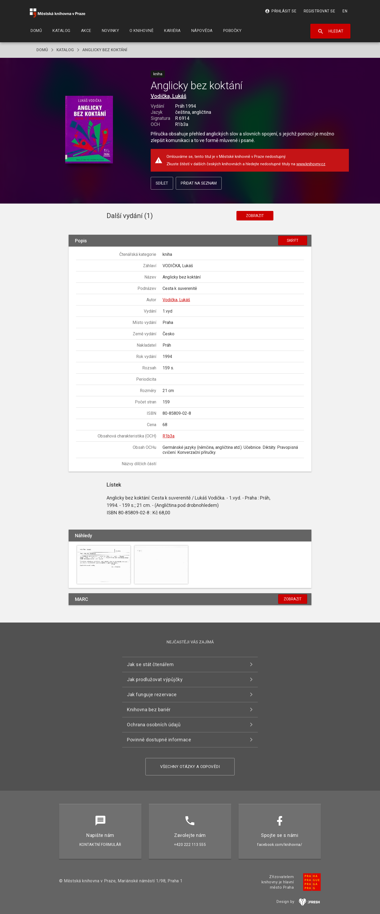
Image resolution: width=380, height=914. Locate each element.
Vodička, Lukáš (168, 96)
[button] (89, 130)
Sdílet (162, 183)
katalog (65, 50)
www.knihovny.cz (310, 164)
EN (345, 11)
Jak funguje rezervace (152, 694)
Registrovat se (319, 11)
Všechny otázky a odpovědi (190, 766)
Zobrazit (255, 216)
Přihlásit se (280, 11)
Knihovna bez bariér (149, 709)
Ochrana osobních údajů (153, 724)
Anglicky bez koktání (104, 50)
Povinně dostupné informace (159, 739)
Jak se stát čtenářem (150, 664)
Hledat (330, 31)
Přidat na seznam (199, 183)
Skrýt (292, 240)
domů (42, 50)
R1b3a (168, 436)
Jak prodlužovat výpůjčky (155, 679)
